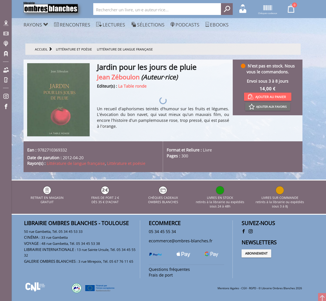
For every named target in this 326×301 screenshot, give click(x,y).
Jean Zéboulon (118, 77)
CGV (244, 288)
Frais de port (161, 275)
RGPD (252, 288)
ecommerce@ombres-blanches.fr (180, 240)
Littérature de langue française (76, 163)
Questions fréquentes (169, 269)
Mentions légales (228, 288)
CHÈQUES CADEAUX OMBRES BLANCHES (163, 197)
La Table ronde (132, 86)
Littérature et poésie (126, 163)
